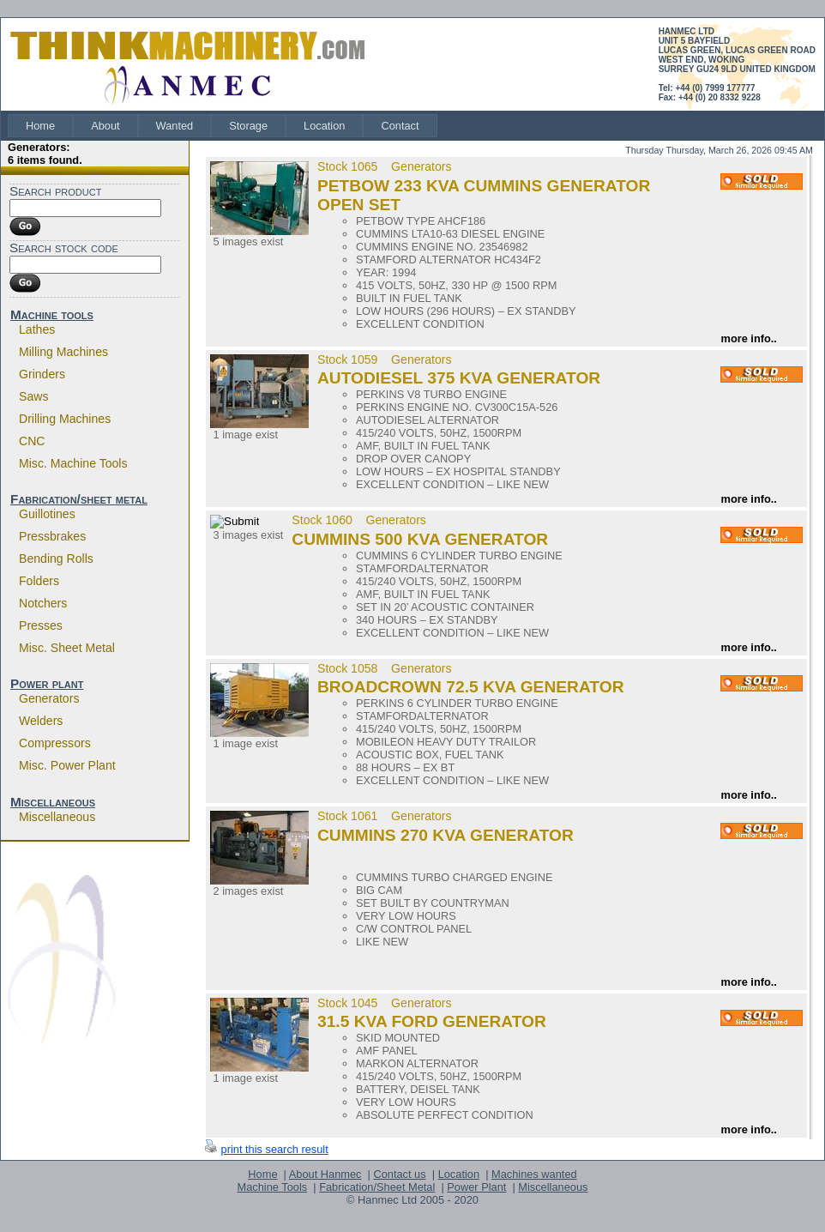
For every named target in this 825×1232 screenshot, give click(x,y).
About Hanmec (325, 1174)
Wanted (175, 125)
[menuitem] (40, 125)
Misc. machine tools (73, 463)
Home (40, 125)
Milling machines (63, 352)
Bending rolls (56, 558)
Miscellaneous (52, 801)
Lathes (37, 329)
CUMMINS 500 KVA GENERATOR (420, 539)
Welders (41, 721)
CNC (32, 441)
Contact (400, 125)
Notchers (43, 603)
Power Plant (476, 1187)
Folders (39, 581)
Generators (49, 698)
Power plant (46, 683)
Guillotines (47, 514)
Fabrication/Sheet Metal (377, 1187)
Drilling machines (65, 419)
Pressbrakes (52, 536)
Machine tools (51, 314)
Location (324, 125)
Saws (33, 396)
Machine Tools (273, 1187)
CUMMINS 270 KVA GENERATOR (445, 835)
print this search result (274, 1149)
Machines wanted (534, 1174)
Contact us (399, 1174)
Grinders (42, 374)
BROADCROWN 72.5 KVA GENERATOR (470, 687)
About (105, 125)
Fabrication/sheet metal (79, 499)
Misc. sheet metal (67, 648)
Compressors (55, 743)
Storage (248, 125)
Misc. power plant (67, 765)
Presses (41, 625)
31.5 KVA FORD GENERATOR (431, 1021)
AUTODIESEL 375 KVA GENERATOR (458, 378)
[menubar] (222, 125)
